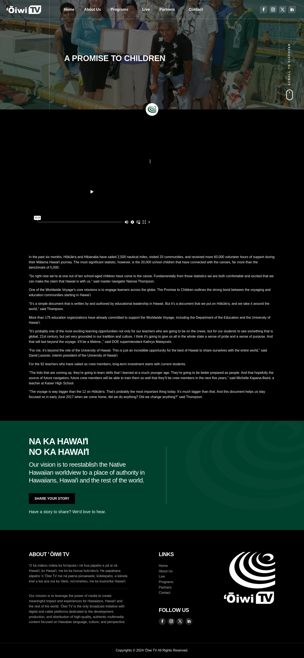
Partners (167, 9)
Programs (119, 9)
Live (146, 9)
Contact (196, 9)
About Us (92, 9)
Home (69, 9)
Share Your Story (52, 498)
